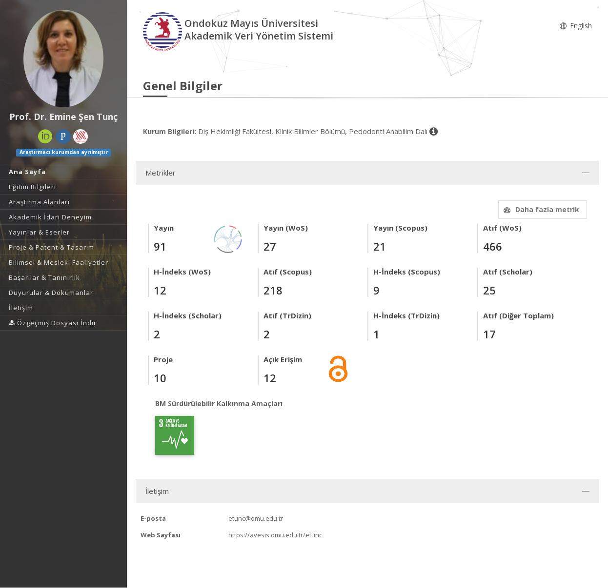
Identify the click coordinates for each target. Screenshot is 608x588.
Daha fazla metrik (540, 209)
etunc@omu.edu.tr (255, 518)
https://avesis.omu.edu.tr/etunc (275, 534)
